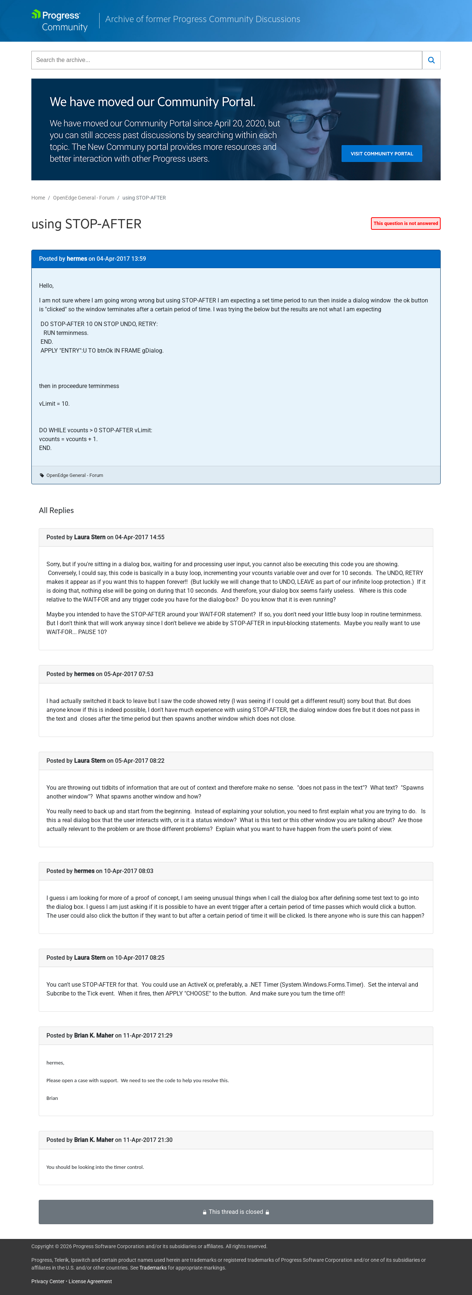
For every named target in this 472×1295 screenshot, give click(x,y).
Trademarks (153, 1268)
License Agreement (90, 1281)
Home (38, 198)
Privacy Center (48, 1281)
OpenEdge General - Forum (83, 198)
